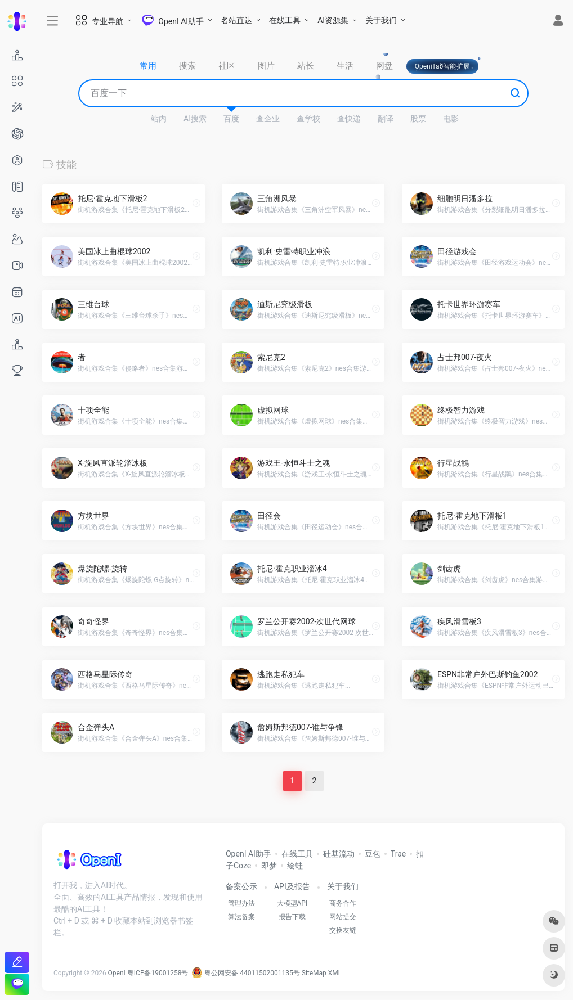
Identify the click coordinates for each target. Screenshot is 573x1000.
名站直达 (236, 20)
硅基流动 (339, 853)
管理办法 (241, 903)
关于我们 (381, 20)
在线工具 (285, 20)
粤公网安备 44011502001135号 (245, 973)
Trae (398, 853)
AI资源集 (332, 20)
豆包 (372, 853)
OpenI (117, 973)
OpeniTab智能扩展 (443, 66)
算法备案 (241, 917)
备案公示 (241, 886)
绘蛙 (295, 865)
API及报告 (292, 886)
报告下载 (292, 917)
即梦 (269, 865)
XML (335, 973)
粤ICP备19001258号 (158, 973)
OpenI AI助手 (248, 853)
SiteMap (314, 973)
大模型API (292, 903)
